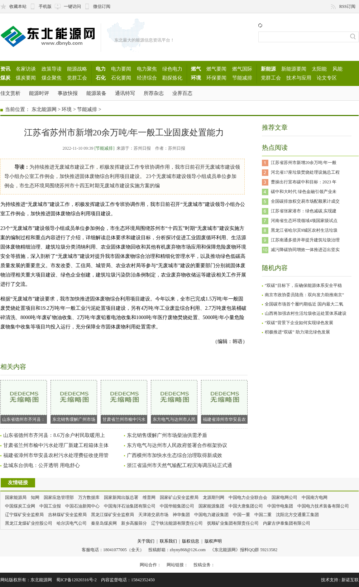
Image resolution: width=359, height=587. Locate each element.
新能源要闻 (293, 69)
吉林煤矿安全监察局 (67, 514)
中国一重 (241, 514)
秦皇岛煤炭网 (104, 523)
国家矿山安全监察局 (179, 497)
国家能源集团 (211, 506)
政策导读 (52, 69)
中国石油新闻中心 (82, 506)
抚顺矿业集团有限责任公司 (233, 523)
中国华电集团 (280, 506)
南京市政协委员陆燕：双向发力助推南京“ (304, 294)
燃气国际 (242, 69)
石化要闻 (121, 78)
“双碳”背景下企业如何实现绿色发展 (299, 322)
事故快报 (68, 93)
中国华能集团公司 (177, 506)
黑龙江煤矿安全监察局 (112, 514)
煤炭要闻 (26, 78)
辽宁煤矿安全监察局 (24, 514)
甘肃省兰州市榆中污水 (124, 401)
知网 (35, 497)
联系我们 (168, 541)
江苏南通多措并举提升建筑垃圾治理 (305, 239)
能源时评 (39, 93)
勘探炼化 (172, 78)
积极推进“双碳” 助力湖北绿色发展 (297, 332)
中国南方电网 (314, 497)
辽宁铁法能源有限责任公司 (177, 523)
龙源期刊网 (213, 497)
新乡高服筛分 (134, 523)
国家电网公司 (284, 497)
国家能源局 (16, 497)
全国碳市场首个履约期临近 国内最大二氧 (304, 304)
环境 (196, 78)
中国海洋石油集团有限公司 (129, 506)
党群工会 (77, 78)
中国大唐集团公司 (246, 506)
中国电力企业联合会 (248, 497)
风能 (337, 69)
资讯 (5, 69)
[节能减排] (104, 148)
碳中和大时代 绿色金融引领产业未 (303, 191)
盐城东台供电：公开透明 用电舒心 (41, 465)
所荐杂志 (154, 93)
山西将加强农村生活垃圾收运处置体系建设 (305, 313)
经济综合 (147, 78)
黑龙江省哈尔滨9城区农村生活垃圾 (304, 230)
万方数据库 (89, 497)
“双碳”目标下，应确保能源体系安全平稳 (303, 285)
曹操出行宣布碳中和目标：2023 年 (303, 181)
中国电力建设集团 (211, 514)
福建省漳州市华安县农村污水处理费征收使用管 (56, 455)
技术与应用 (298, 78)
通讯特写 (125, 93)
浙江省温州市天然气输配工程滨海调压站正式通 (179, 465)
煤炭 (5, 78)
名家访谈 (26, 69)
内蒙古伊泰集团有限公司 (286, 523)
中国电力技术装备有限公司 (323, 506)
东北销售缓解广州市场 (74, 401)
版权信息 (190, 541)
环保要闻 (216, 78)
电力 (101, 69)
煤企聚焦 (52, 78)
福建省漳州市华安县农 (224, 401)
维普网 (149, 497)
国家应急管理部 (59, 497)
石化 (101, 78)
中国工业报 (50, 506)
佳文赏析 (10, 93)
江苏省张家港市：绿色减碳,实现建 (303, 210)
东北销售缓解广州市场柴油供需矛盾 (167, 435)
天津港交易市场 (153, 514)
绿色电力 (172, 69)
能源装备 (96, 93)
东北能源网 (44, 109)
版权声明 (213, 541)
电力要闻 (121, 69)
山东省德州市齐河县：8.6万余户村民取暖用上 (54, 435)
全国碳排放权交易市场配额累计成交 (305, 201)
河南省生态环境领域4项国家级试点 (304, 220)
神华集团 (181, 514)
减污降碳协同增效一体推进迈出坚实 (305, 249)
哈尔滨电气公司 (72, 523)
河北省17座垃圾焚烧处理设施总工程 (305, 172)
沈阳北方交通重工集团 (297, 514)
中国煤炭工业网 (20, 506)
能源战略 (77, 69)
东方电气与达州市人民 (174, 401)
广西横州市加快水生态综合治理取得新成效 (174, 455)
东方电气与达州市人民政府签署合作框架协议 (177, 445)
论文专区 (327, 78)
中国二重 (263, 514)
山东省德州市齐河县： (23, 401)
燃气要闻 (216, 69)
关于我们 (145, 541)
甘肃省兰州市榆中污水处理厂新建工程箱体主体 (56, 445)
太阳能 (319, 69)
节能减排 (242, 78)
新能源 (268, 69)
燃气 (196, 69)
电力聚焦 (147, 69)
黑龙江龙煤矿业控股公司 (28, 523)
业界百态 (182, 93)
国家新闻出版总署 (121, 497)
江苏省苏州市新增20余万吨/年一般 (303, 162)
